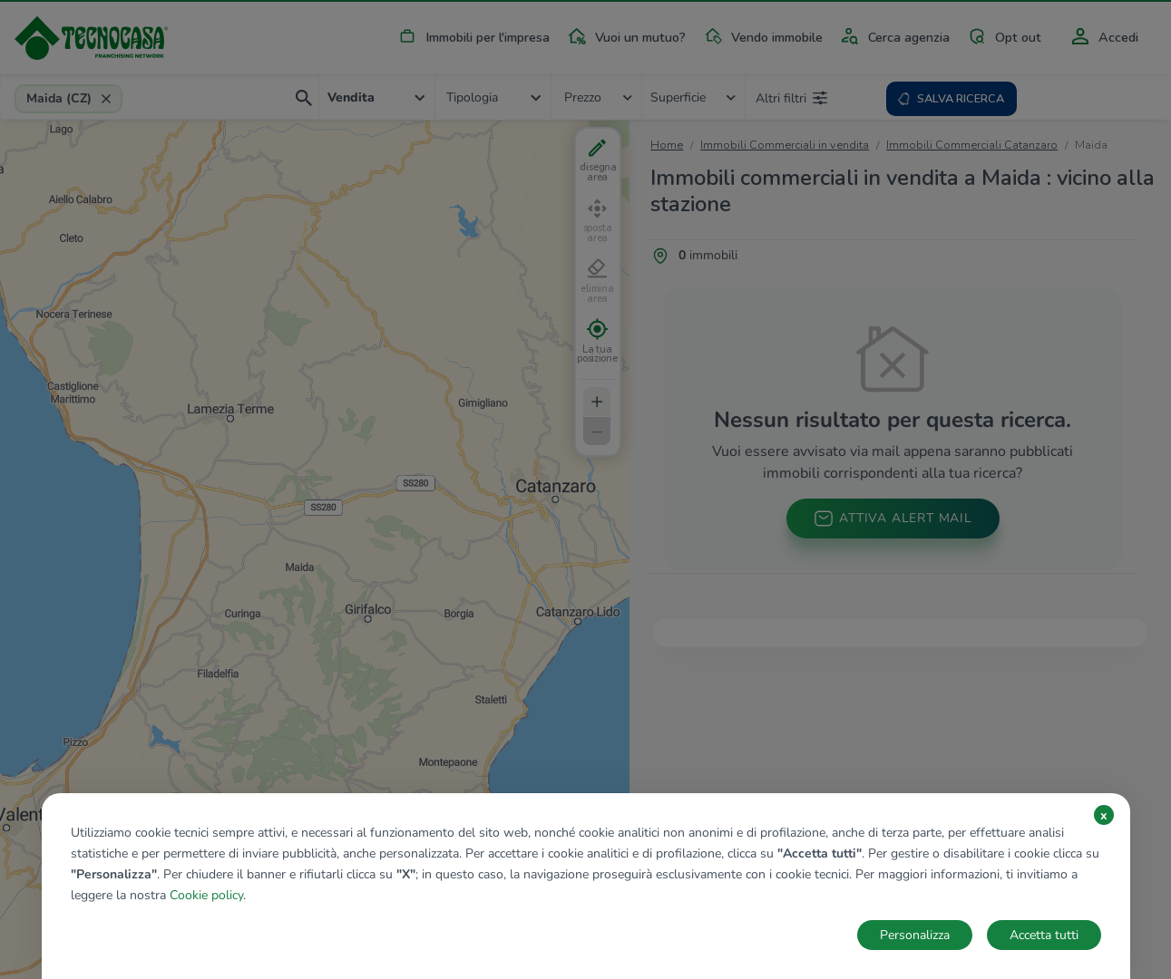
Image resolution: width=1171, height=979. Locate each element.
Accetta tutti (1044, 935)
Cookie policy (206, 895)
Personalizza (915, 935)
